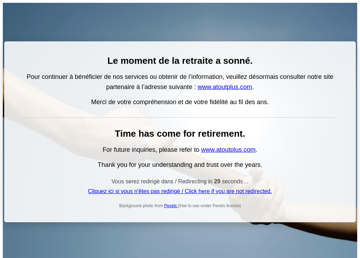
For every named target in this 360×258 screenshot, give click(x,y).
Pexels (171, 205)
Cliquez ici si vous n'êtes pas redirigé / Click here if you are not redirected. (180, 191)
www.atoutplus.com (225, 86)
